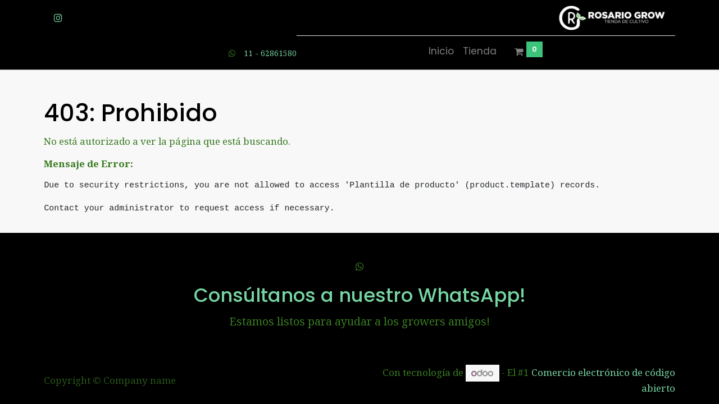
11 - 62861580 (270, 53)
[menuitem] (441, 51)
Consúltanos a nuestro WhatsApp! (360, 295)
